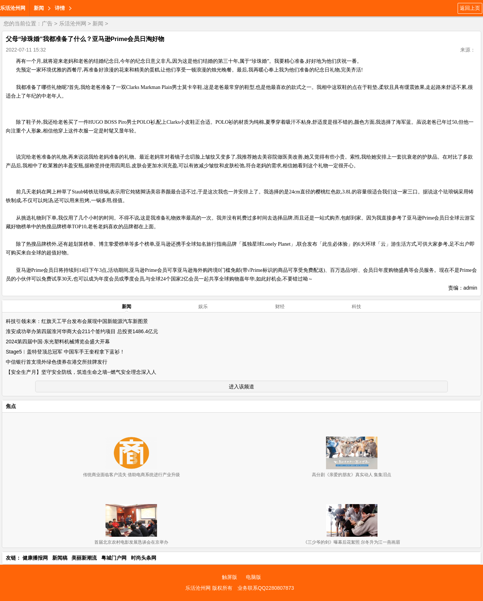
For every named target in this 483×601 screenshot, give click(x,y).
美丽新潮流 (84, 558)
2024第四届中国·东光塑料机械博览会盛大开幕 (58, 341)
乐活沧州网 (12, 8)
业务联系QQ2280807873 (266, 588)
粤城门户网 (114, 558)
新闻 (39, 8)
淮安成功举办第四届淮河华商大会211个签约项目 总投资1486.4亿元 (82, 331)
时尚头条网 (143, 558)
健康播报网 (35, 558)
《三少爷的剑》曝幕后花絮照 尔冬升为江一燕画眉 (351, 542)
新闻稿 (59, 558)
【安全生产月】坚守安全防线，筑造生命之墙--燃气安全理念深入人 (81, 372)
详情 (60, 8)
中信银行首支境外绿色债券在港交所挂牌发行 (56, 362)
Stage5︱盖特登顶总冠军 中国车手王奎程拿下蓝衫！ (65, 352)
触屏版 (229, 577)
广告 (47, 23)
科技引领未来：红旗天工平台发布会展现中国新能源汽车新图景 (77, 321)
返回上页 (470, 8)
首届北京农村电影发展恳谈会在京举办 (131, 542)
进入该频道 (241, 386)
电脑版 (253, 577)
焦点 (11, 406)
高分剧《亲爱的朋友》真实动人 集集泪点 (351, 474)
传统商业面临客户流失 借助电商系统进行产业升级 (131, 474)
